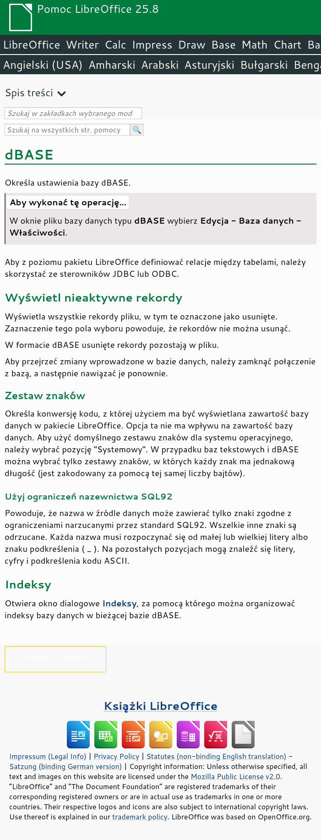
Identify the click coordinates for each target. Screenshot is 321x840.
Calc (115, 44)
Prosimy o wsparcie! (56, 657)
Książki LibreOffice (160, 705)
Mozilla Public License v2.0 (235, 776)
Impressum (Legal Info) (48, 756)
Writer (81, 44)
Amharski (112, 64)
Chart (287, 44)
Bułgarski (264, 64)
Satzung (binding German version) (65, 766)
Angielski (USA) (43, 64)
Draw (191, 44)
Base (223, 44)
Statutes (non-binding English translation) (216, 756)
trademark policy (139, 817)
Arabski (160, 64)
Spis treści (29, 92)
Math (254, 44)
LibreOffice (31, 44)
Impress (152, 44)
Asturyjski (209, 64)
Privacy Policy (116, 756)
